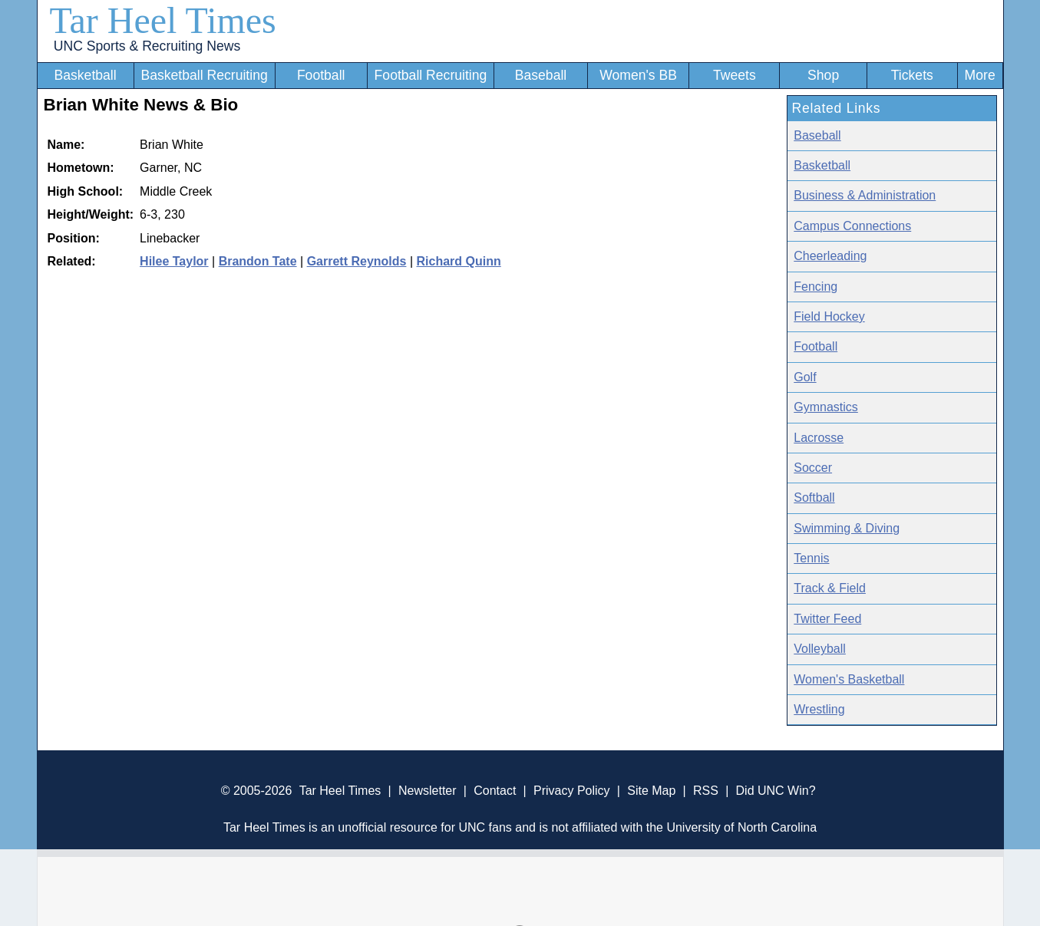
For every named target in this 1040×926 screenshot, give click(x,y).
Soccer (813, 467)
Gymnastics (826, 407)
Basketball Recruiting (203, 75)
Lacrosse (819, 437)
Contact (495, 790)
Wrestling (819, 709)
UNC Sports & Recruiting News (147, 46)
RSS (705, 790)
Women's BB (638, 75)
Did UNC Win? (776, 790)
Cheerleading (830, 255)
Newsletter (427, 790)
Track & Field (830, 588)
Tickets (912, 75)
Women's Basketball (849, 679)
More (980, 75)
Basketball (85, 75)
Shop (823, 75)
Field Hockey (829, 316)
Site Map (651, 790)
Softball (814, 497)
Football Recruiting (431, 75)
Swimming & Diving (847, 528)
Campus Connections (852, 225)
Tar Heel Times (163, 20)
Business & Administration (865, 195)
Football (321, 75)
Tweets (734, 75)
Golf (805, 377)
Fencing (815, 286)
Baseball (541, 75)
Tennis (811, 558)
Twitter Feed (827, 618)
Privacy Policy (571, 790)
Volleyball (820, 648)
